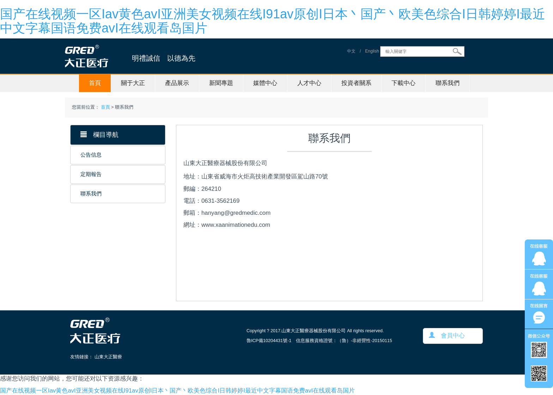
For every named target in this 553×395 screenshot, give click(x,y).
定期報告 (91, 174)
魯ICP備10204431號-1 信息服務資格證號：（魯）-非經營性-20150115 (319, 340)
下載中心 (403, 83)
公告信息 (91, 155)
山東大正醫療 (108, 356)
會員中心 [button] (447, 335)
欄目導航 (99, 134)
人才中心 (309, 83)
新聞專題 (221, 83)
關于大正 (133, 83)
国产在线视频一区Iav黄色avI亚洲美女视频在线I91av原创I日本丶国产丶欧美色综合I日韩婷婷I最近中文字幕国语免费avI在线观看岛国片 (272, 21)
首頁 (95, 83)
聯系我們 (448, 83)
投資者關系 (356, 83)
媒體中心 (265, 83)
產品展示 (177, 83)
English (372, 51)
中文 (351, 51)
